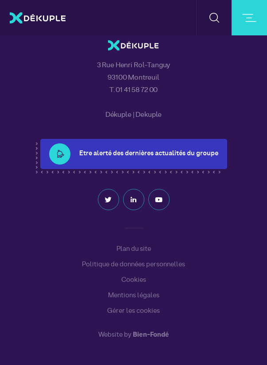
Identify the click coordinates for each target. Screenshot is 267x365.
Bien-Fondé (151, 335)
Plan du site (133, 249)
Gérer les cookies (133, 311)
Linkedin (133, 199)
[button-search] (214, 17)
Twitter (108, 199)
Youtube (159, 199)
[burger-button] (249, 17)
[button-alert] (59, 154)
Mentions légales (133, 295)
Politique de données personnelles (133, 264)
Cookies (133, 280)
